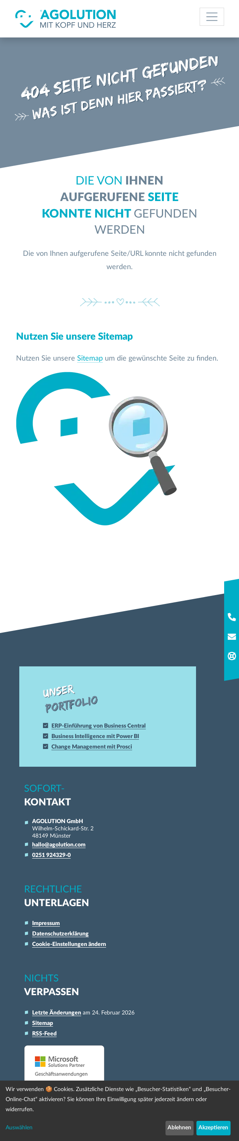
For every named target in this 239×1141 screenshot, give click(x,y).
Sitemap (90, 358)
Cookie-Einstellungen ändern (69, 944)
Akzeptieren (213, 1128)
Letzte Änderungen (56, 1012)
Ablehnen (179, 1128)
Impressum (46, 923)
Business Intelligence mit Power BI (97, 735)
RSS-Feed (44, 1033)
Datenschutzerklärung (60, 933)
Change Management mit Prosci (94, 746)
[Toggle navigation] (212, 17)
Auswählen (19, 1128)
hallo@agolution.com (59, 844)
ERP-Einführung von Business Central (100, 725)
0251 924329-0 (51, 855)
